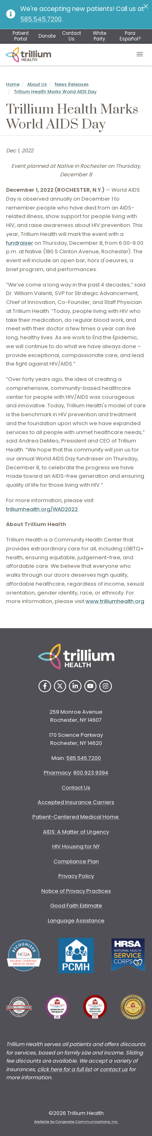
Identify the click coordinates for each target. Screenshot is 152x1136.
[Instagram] (105, 686)
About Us (37, 84)
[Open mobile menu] (140, 54)
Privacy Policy (76, 876)
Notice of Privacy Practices (76, 891)
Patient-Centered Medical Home (76, 816)
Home (12, 84)
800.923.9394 (90, 772)
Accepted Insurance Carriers (76, 802)
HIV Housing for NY (76, 846)
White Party (99, 36)
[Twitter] (60, 686)
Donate (47, 36)
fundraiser (19, 243)
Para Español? (130, 36)
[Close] (145, 6)
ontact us (115, 1069)
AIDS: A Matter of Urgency (76, 831)
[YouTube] (90, 686)
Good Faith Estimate (76, 905)
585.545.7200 (41, 19)
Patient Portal (21, 36)
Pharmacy (57, 772)
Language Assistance (76, 920)
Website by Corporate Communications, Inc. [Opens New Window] (76, 1121)
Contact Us (71, 36)
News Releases (72, 84)
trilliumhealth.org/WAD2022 (42, 509)
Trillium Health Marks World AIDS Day (55, 92)
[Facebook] (45, 686)
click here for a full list (64, 1069)
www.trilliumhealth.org (115, 601)
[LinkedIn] (75, 686)
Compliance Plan (76, 861)
